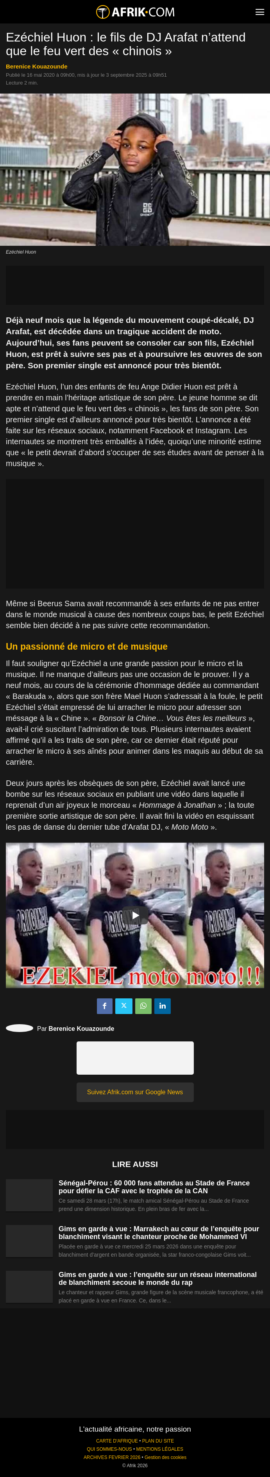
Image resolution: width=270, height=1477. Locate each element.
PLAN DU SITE (158, 1441)
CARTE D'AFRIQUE (117, 1441)
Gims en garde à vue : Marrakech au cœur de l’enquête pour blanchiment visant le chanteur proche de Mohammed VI (159, 1233)
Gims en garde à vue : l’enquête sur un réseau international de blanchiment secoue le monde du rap (158, 1278)
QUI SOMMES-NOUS (109, 1449)
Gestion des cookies (165, 1457)
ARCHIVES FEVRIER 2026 (112, 1457)
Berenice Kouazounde (37, 66)
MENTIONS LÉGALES (159, 1449)
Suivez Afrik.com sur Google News (135, 1092)
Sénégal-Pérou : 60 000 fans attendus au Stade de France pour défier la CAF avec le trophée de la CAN (154, 1187)
